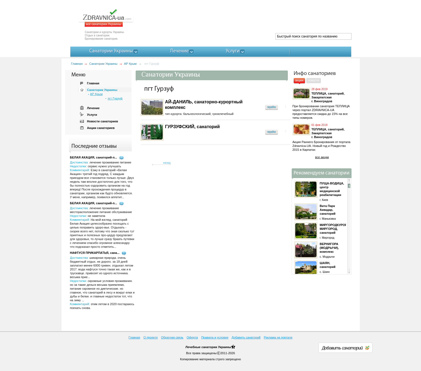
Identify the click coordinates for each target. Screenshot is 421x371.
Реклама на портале (278, 337)
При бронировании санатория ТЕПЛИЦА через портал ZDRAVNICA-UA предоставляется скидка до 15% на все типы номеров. (321, 111)
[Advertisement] (251, 19)
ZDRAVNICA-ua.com (113, 18)
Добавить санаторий (246, 337)
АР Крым (130, 63)
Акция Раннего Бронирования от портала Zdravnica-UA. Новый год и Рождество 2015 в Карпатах (321, 145)
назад (167, 162)
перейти (271, 107)
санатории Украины (216, 347)
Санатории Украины (103, 63)
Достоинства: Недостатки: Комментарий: (102, 227)
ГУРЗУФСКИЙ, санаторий (192, 126)
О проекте (150, 337)
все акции (322, 157)
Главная (77, 63)
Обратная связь (172, 337)
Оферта (192, 337)
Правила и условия (214, 337)
